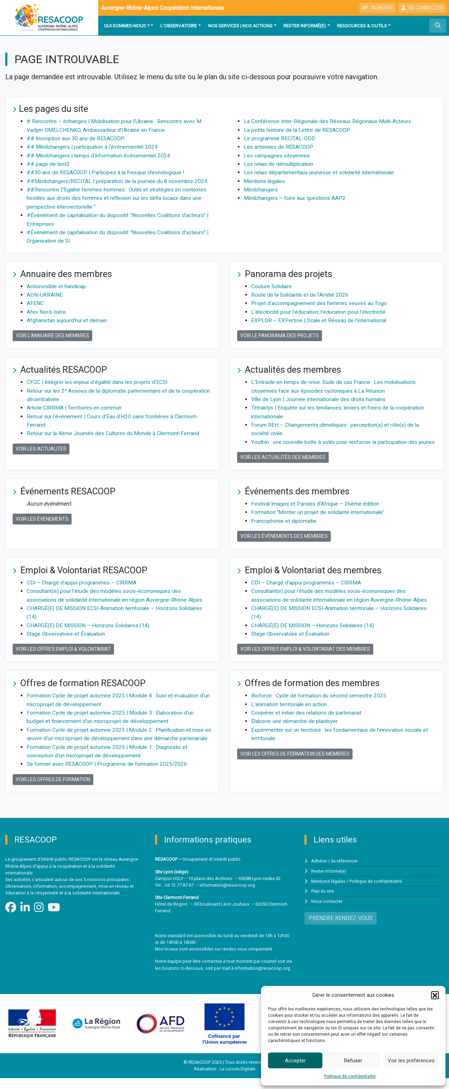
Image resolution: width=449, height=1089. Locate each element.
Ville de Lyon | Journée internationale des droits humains (320, 396)
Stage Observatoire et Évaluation (67, 637)
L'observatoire (178, 25)
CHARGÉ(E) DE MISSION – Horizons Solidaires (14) (90, 629)
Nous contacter (326, 911)
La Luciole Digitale (237, 1080)
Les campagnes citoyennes (277, 154)
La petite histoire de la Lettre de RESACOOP (298, 129)
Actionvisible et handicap (57, 284)
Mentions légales (265, 180)
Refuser (353, 1060)
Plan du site (322, 902)
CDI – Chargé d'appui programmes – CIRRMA (82, 587)
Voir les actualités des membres (283, 462)
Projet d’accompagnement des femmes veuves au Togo (319, 301)
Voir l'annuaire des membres (52, 333)
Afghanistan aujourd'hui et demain (67, 317)
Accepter (295, 1060)
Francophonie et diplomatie (284, 525)
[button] (434, 995)
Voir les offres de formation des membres (294, 756)
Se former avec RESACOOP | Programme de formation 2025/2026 (108, 775)
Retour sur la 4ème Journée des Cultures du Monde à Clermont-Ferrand (114, 430)
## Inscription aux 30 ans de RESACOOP (77, 138)
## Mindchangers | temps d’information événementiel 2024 (100, 154)
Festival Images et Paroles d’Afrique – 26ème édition (317, 508)
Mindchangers (261, 188)
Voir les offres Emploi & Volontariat (63, 653)
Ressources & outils (362, 25)
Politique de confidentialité (350, 1076)
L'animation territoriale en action (290, 707)
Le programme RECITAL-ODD (280, 138)
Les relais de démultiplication (280, 163)
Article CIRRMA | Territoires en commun (75, 404)
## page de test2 (48, 163)
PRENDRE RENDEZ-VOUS (341, 928)
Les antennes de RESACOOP (279, 146)
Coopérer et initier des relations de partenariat (307, 716)
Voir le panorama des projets (279, 333)
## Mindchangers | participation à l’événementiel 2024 (94, 146)
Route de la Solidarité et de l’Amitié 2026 (301, 292)
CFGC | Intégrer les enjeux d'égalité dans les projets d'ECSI (99, 379)
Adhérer (319, 872)
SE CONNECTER (422, 8)
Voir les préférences (411, 1060)
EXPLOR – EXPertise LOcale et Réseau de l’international (320, 317)
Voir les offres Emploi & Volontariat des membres (305, 653)
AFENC (35, 301)
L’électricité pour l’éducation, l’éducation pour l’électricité (320, 309)
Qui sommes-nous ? (126, 25)
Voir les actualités (41, 445)
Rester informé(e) (304, 25)
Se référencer (344, 872)
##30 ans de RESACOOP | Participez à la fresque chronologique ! (107, 171)
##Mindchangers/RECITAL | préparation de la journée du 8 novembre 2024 (118, 180)
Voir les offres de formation (53, 790)
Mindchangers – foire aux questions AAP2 (296, 197)
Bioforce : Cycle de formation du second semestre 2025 (320, 699)
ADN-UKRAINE (45, 292)
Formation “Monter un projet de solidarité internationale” (319, 517)
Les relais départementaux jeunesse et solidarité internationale (321, 171)
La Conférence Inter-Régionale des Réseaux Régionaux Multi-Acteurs (329, 121)
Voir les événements (42, 524)
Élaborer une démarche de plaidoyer (295, 724)
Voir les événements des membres (284, 540)
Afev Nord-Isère (47, 309)
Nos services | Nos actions (240, 25)
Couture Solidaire (272, 284)
